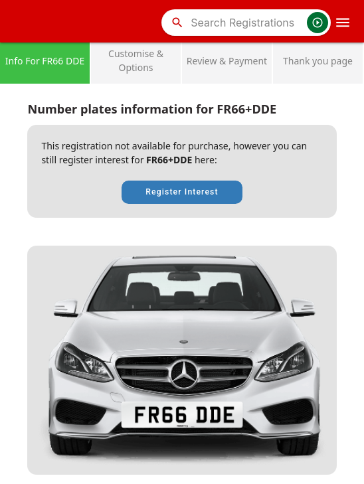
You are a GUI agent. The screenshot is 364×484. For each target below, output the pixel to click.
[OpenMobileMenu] (343, 22)
